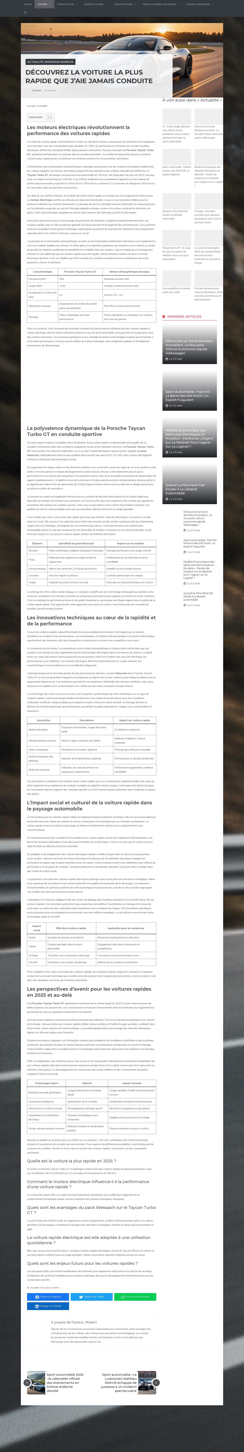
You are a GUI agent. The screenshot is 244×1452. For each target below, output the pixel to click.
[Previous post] (27, 1382)
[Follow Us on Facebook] (162, 1421)
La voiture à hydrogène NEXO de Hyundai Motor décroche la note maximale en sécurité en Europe (208, 247)
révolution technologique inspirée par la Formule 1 (126, 337)
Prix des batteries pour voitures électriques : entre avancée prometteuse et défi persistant (208, 285)
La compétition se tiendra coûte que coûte (176, 282)
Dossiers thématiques (201, 4)
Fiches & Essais (69, 4)
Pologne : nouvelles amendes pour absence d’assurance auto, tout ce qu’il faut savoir (208, 208)
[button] (25, 12)
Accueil (27, 4)
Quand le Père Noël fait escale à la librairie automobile (176, 206)
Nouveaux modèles (59, 61)
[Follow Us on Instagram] (175, 1421)
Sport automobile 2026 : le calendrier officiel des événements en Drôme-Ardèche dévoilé (65, 1383)
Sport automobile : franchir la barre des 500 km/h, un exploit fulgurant (176, 162)
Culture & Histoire (127, 4)
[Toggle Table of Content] (47, 117)
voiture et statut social (44, 871)
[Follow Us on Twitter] (168, 1421)
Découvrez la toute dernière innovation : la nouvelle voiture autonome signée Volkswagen (208, 123)
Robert (38, 90)
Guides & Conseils (97, 4)
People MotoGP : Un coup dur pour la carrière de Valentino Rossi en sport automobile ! (176, 245)
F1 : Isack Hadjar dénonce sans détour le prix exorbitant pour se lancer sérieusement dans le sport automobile (176, 125)
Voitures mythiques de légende (163, 4)
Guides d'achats (102, 1432)
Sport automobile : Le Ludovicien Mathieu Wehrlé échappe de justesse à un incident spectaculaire (119, 1383)
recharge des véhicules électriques (132, 1028)
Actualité (46, 4)
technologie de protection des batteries (83, 220)
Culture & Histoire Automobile (110, 1438)
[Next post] (156, 1382)
